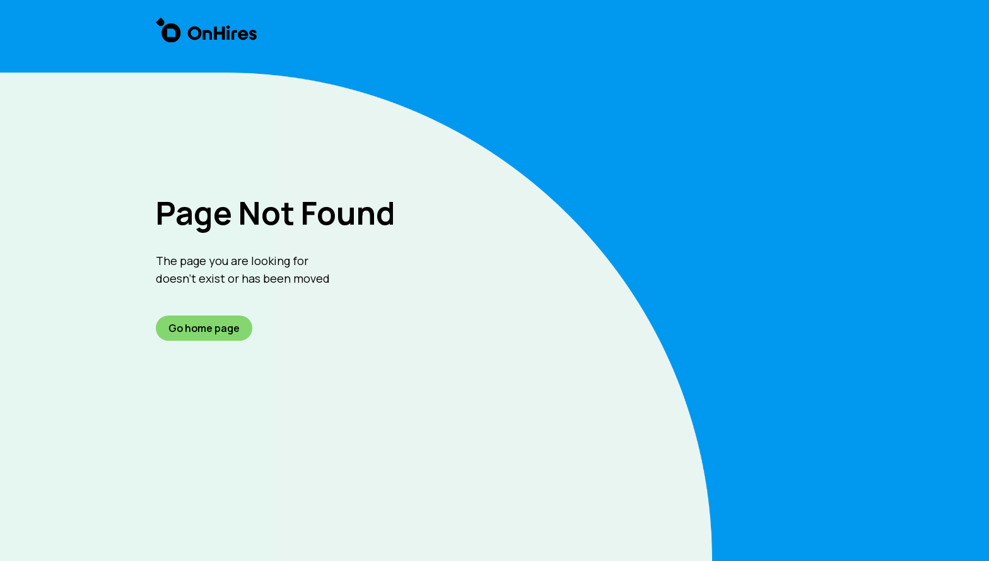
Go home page (204, 328)
